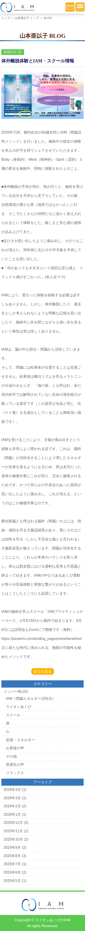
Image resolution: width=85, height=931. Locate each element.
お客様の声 (15, 748)
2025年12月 (13, 823)
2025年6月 (12, 872)
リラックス (15, 773)
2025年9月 (12, 847)
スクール (13, 715)
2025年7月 (12, 864)
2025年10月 (13, 839)
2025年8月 (12, 856)
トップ (5, 18)
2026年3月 (12, 798)
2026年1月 (12, 814)
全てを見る (43, 671)
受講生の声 (15, 764)
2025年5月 (12, 881)
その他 (11, 756)
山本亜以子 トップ (27, 18)
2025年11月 (13, 831)
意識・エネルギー (20, 740)
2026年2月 (12, 806)
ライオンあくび (18, 707)
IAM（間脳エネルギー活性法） (31, 698)
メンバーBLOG (16, 691)
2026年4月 (12, 790)
